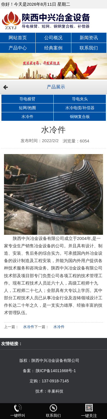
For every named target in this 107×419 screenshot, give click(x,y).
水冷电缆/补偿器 (79, 107)
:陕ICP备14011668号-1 (55, 370)
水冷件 (27, 116)
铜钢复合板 (80, 116)
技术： (41, 391)
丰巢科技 (55, 391)
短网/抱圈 (27, 107)
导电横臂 (27, 99)
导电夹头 (80, 99)
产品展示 (56, 86)
